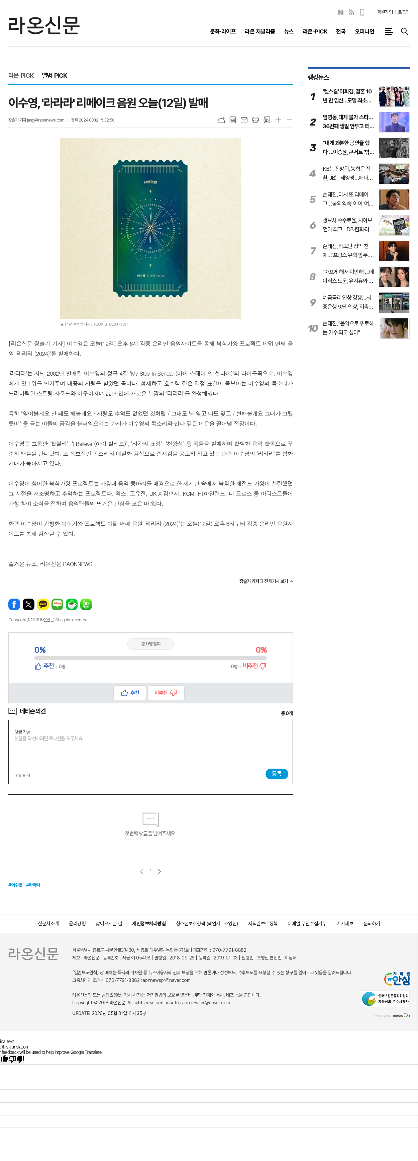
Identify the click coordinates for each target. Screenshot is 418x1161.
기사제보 (344, 924)
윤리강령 (77, 924)
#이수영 (15, 884)
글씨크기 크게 (278, 120)
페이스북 (14, 604)
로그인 (404, 12)
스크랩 (267, 120)
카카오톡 (43, 604)
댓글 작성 (22, 732)
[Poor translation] (16, 1059)
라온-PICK (20, 75)
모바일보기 (362, 12)
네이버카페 (72, 604)
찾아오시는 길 (109, 924)
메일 (244, 120)
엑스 (28, 604)
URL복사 (221, 120)
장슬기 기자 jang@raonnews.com (36, 120)
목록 (232, 120)
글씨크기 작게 (289, 120)
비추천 (161, 693)
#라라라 (33, 884)
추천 (134, 693)
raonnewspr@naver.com (205, 1002)
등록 (277, 773)
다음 (159, 871)
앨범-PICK (54, 75)
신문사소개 (48, 924)
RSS (351, 12)
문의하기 (371, 924)
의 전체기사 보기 (263, 581)
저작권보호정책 (263, 924)
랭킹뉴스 (318, 77)
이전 (142, 871)
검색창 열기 (405, 31)
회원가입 (385, 12)
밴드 (86, 604)
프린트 (255, 120)
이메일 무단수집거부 (307, 924)
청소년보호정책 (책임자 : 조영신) (207, 924)
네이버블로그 (340, 12)
